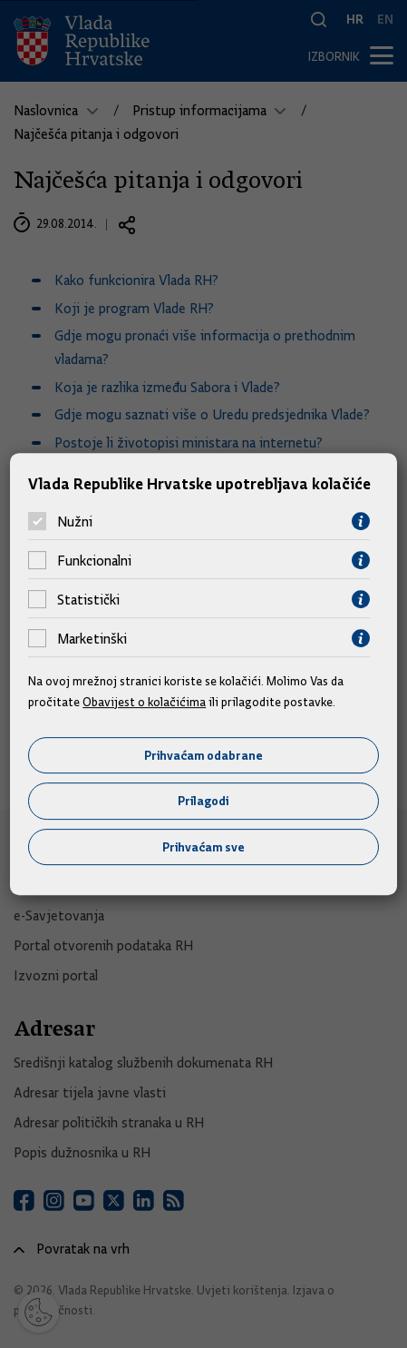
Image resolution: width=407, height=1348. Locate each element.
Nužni (74, 522)
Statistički (88, 600)
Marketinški (92, 639)
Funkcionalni (94, 561)
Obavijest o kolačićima (144, 701)
